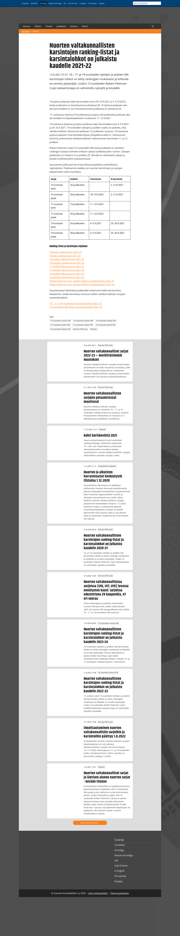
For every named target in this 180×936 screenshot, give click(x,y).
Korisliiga (43, 3)
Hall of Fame (72, 3)
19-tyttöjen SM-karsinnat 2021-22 (67, 263)
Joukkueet (61, 26)
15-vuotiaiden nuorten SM (60, 321)
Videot (85, 26)
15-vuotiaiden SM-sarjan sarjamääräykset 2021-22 (76, 307)
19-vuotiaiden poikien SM (105, 325)
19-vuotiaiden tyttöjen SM (60, 329)
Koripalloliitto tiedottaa (107, 466)
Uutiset (35, 31)
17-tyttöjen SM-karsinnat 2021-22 (67, 270)
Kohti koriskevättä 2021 (100, 435)
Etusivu (26, 26)
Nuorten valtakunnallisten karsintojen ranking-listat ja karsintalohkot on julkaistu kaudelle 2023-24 (104, 635)
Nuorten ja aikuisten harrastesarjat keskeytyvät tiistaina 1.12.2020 (103, 476)
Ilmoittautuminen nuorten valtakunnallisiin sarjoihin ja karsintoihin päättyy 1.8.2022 (105, 732)
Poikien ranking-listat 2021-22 (65, 255)
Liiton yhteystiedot (98, 893)
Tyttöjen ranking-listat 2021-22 (66, 252)
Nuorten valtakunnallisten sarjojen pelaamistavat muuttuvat (102, 397)
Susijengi (25, 3)
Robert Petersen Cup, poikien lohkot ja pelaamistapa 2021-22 (82, 281)
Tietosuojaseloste (119, 893)
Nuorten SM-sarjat (80, 329)
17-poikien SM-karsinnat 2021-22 (67, 266)
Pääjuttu (93, 329)
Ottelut (37, 26)
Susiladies (34, 3)
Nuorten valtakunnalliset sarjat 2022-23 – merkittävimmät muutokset (106, 355)
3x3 (65, 3)
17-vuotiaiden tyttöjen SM (83, 325)
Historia (73, 26)
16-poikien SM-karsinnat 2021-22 (67, 273)
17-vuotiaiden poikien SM (60, 325)
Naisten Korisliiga (55, 3)
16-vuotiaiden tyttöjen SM (106, 321)
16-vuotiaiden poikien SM (83, 321)
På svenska (93, 3)
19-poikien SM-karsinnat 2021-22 (67, 259)
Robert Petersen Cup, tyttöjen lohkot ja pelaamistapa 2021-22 (82, 284)
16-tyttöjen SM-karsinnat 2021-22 (67, 277)
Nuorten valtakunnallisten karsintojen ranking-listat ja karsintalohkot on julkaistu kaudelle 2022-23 (104, 685)
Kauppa (101, 3)
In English (82, 3)
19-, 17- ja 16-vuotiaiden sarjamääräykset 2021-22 (76, 303)
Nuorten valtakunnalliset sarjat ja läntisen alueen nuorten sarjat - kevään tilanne (107, 777)
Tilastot (48, 26)
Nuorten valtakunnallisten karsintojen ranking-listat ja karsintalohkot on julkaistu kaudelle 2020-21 (104, 542)
